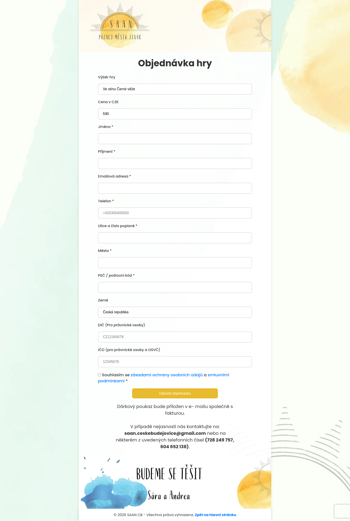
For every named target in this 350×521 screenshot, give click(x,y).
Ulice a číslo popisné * (117, 225)
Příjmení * (106, 151)
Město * (105, 250)
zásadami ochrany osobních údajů (167, 375)
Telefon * (106, 201)
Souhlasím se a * (163, 378)
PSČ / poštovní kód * (116, 275)
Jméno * (105, 126)
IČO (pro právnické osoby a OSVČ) (129, 349)
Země (103, 300)
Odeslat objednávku (175, 393)
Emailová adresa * (114, 176)
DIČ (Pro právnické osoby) (121, 325)
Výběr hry (106, 77)
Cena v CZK (108, 102)
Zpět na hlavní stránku (215, 514)
